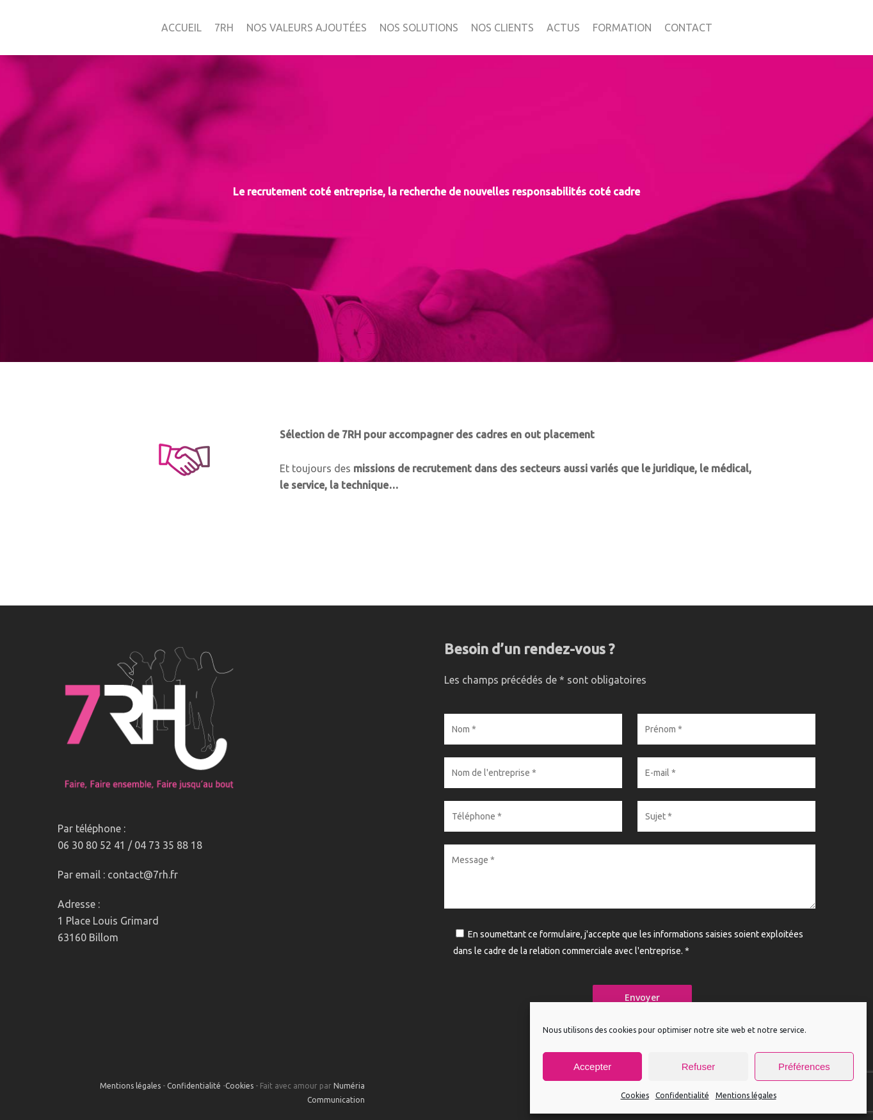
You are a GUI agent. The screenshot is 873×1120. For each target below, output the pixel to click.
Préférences (804, 1066)
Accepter (592, 1066)
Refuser (699, 1066)
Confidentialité (682, 1095)
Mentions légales (746, 1095)
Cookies (635, 1095)
